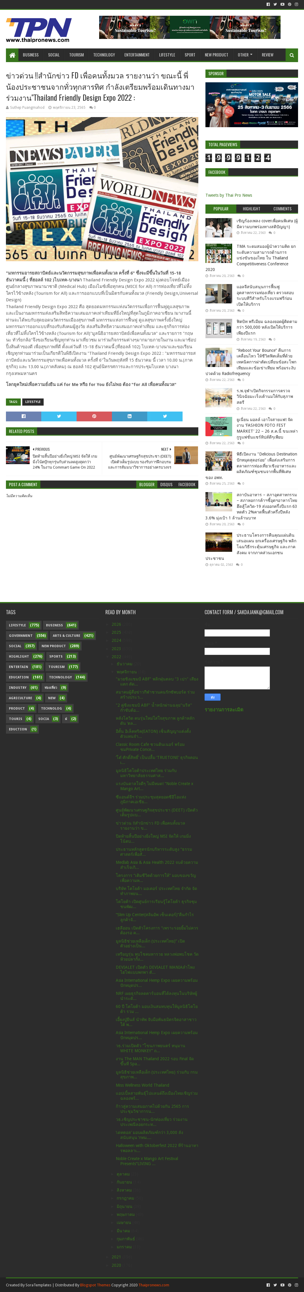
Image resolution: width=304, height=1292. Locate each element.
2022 (117, 656)
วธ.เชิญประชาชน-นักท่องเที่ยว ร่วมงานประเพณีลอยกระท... (152, 1122)
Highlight (19, 656)
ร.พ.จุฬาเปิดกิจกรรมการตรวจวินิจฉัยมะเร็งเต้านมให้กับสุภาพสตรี (265, 396)
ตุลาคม (124, 1174)
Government (21, 636)
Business (31, 54)
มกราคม (125, 1246)
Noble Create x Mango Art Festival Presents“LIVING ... (147, 1161)
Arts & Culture (66, 636)
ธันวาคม (125, 663)
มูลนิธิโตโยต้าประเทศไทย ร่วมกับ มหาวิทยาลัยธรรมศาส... (146, 773)
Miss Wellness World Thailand (142, 1085)
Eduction (18, 729)
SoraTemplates (38, 1285)
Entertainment (137, 54)
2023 (117, 648)
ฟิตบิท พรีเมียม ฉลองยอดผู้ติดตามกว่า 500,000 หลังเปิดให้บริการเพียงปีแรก (267, 327)
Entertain (18, 667)
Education (19, 677)
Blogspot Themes (95, 1285)
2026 (117, 624)
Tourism (76, 54)
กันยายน (125, 1182)
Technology (104, 54)
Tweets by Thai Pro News (228, 195)
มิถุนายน (125, 1206)
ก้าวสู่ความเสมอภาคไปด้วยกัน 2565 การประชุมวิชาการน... (152, 1109)
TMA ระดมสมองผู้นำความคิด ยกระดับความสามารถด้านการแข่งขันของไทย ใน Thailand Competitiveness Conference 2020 (250, 258)
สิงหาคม (125, 1190)
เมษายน (124, 1222)
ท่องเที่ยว (51, 688)
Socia (43, 719)
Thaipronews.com (153, 1285)
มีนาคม (124, 1230)
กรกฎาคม (126, 1198)
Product (17, 708)
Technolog (51, 708)
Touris (15, 719)
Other (243, 54)
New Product (216, 54)
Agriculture (20, 698)
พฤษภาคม (126, 1214)
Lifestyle (167, 54)
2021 (117, 1257)
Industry (17, 688)
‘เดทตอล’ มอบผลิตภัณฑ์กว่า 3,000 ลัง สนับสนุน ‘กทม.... (149, 1135)
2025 (117, 632)
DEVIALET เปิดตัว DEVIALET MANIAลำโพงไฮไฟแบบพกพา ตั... (155, 970)
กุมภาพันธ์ (126, 1238)
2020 (117, 1265)
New (52, 698)
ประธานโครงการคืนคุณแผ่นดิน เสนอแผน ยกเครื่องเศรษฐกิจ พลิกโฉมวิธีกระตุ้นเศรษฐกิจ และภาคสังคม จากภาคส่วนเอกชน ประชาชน (250, 547)
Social (54, 54)
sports (56, 656)
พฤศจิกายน (127, 671)
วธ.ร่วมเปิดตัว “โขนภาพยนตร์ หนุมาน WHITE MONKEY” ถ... (150, 1048)
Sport (190, 54)
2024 (117, 640)
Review (267, 54)
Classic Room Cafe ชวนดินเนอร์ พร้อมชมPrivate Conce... (150, 747)
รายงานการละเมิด (224, 710)
